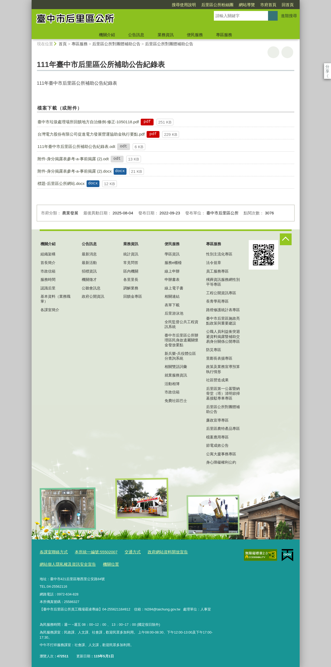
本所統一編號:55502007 (89, 552)
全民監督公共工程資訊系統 (181, 324)
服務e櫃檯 (173, 262)
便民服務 (195, 34)
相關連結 (172, 296)
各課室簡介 (49, 310)
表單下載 (172, 305)
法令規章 (213, 262)
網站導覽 (216, 4)
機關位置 (102, 563)
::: (29, 2)
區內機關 (130, 271)
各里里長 (130, 279)
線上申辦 (172, 271)
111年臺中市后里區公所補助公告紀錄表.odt (76, 146)
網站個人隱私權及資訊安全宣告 (64, 563)
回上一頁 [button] (287, 52)
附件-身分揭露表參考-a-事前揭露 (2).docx (75, 171)
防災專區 (213, 350)
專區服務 (224, 34)
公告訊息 (136, 34)
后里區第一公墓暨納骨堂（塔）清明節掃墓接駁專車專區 (223, 393)
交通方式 (122, 552)
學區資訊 (172, 254)
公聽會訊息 (91, 288)
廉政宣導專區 (217, 420)
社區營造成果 (217, 380)
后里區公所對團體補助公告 (116, 44)
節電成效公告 (217, 445)
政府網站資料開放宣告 (153, 552)
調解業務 (130, 288)
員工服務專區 (217, 271)
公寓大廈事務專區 (221, 454)
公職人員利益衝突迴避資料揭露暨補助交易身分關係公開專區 (223, 336)
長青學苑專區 (217, 301)
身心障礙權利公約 (221, 462)
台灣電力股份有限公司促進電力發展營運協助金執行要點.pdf (91, 134)
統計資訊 (130, 254)
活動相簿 (172, 384)
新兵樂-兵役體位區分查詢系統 (180, 355)
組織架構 (47, 254)
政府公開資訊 (93, 296)
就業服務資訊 (176, 375)
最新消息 (89, 254)
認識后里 (47, 288)
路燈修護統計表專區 (223, 310)
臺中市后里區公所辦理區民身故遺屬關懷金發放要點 (181, 340)
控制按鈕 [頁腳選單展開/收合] (286, 239)
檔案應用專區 (217, 437)
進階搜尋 (289, 15)
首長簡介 (47, 262)
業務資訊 (166, 34)
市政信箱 (47, 271)
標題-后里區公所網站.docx (61, 183)
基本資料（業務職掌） (55, 298)
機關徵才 (89, 279)
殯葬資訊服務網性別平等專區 (223, 281)
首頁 (63, 44)
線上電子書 (174, 288)
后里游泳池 (174, 313)
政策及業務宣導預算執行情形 (223, 369)
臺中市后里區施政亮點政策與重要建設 (223, 320)
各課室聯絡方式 (52, 552)
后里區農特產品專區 (223, 428)
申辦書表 (172, 279)
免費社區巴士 (176, 400)
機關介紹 (107, 34)
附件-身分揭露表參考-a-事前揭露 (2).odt (73, 158)
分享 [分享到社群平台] (327, 67)
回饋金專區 (132, 296)
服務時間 (47, 279)
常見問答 (130, 262)
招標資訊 (89, 271)
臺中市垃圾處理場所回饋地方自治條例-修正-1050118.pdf (88, 122)
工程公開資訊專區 (221, 293)
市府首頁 (237, 4)
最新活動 (89, 262)
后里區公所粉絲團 (186, 4)
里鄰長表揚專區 (219, 358)
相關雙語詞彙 (176, 366)
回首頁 (257, 4)
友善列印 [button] (273, 52)
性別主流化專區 (219, 254)
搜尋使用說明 (153, 4)
